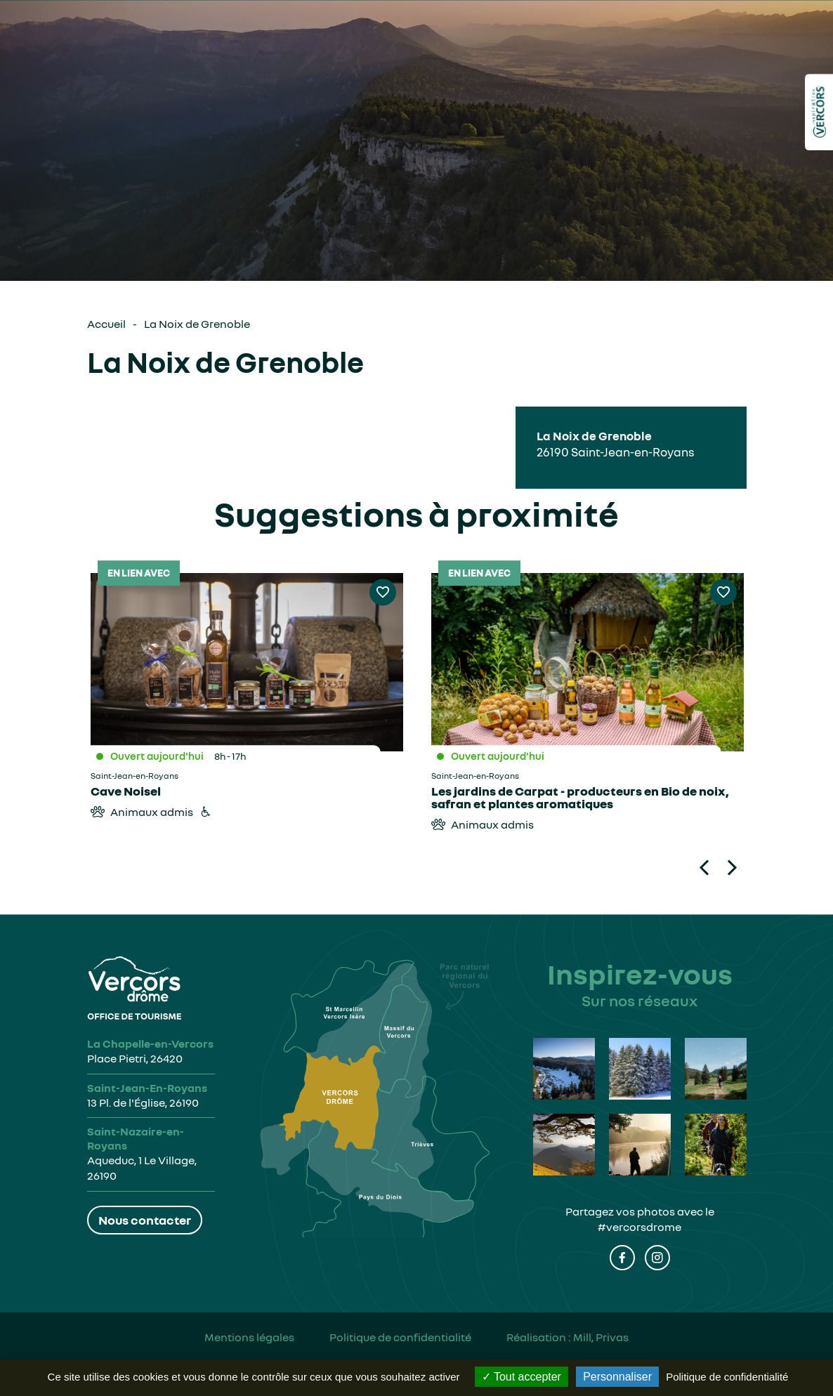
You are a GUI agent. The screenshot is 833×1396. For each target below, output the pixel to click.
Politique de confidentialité (400, 1337)
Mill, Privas (601, 1337)
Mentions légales (249, 1337)
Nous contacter (144, 1219)
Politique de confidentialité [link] (727, 1377)
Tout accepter (521, 1377)
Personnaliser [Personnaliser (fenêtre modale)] (617, 1377)
